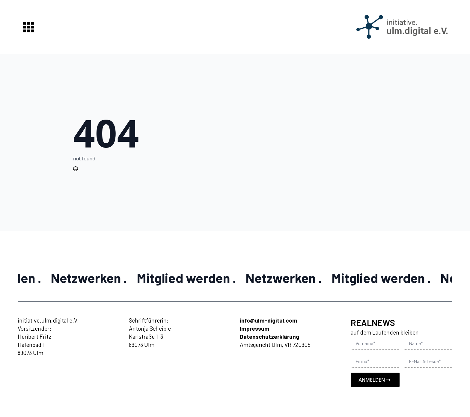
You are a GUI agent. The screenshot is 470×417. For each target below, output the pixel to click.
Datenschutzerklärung (269, 336)
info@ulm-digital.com (268, 320)
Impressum (254, 328)
